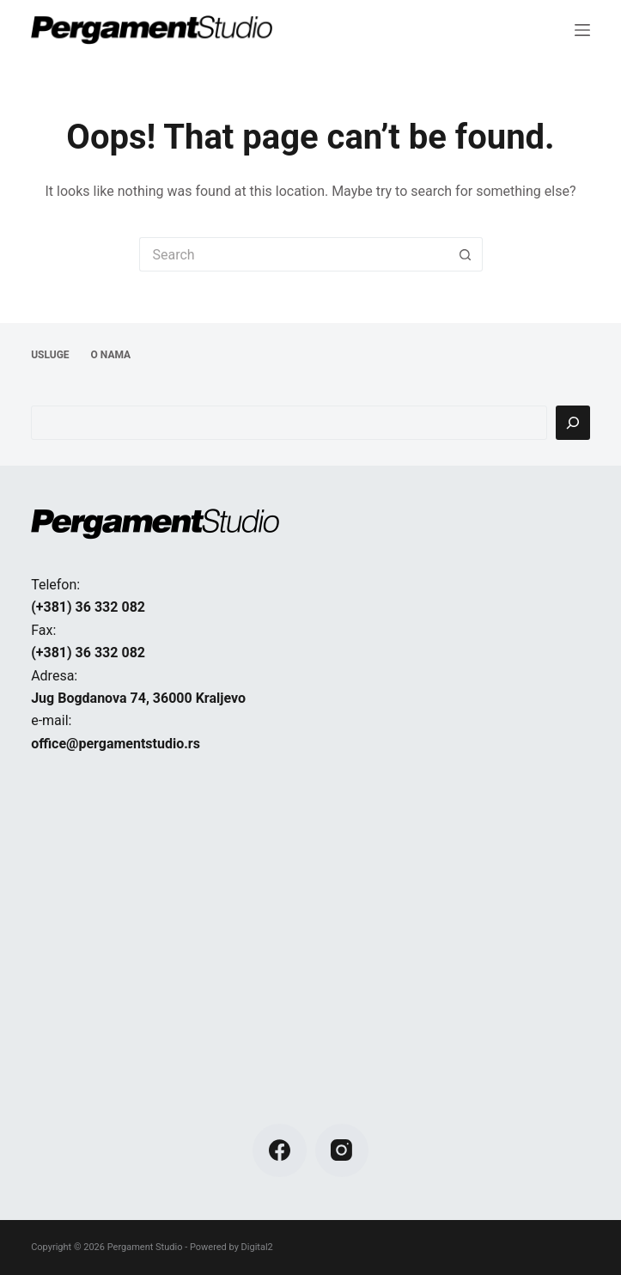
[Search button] (465, 254)
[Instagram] (342, 1151)
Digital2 (257, 1247)
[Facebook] (280, 1151)
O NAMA (111, 355)
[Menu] (582, 30)
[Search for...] (293, 254)
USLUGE (50, 355)
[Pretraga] (573, 423)
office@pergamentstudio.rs (115, 743)
